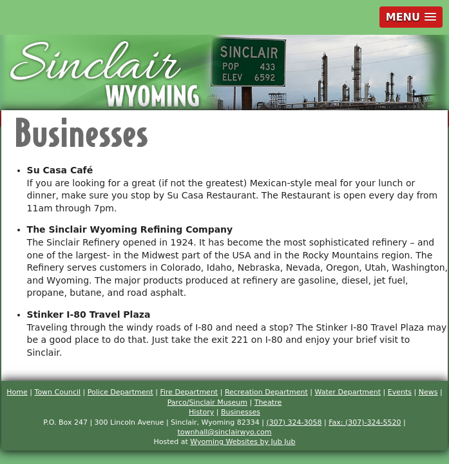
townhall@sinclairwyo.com (224, 432)
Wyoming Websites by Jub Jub (242, 442)
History (201, 412)
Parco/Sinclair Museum (207, 402)
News (428, 392)
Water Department (347, 392)
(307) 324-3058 (293, 422)
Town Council (58, 392)
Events (400, 392)
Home (16, 392)
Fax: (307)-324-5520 (365, 422)
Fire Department (189, 392)
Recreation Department (266, 392)
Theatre (268, 402)
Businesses (240, 412)
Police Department (120, 392)
